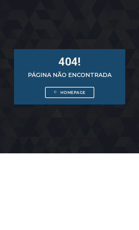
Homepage (70, 92)
